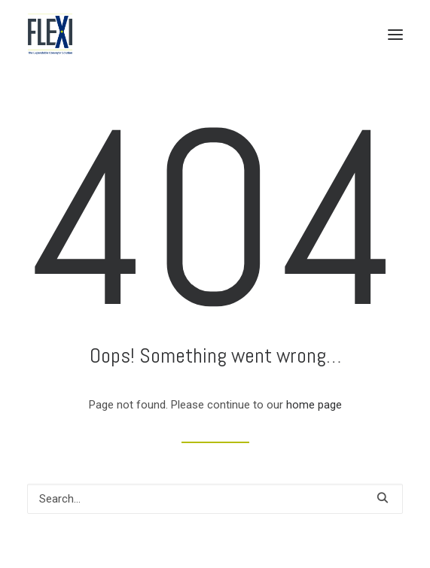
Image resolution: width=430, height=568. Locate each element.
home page (314, 405)
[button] (395, 34)
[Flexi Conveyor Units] (50, 34)
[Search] (215, 499)
